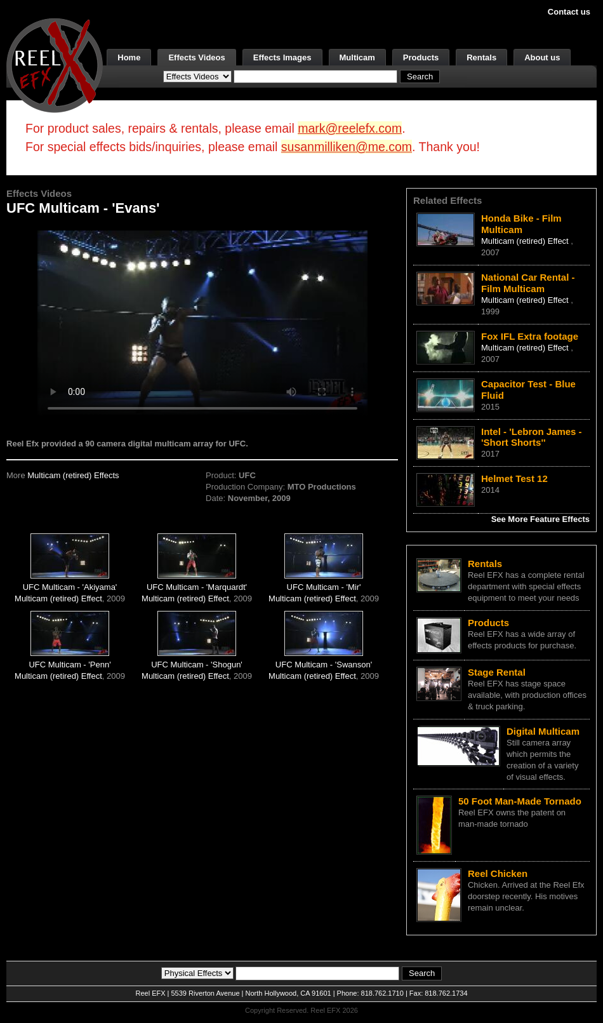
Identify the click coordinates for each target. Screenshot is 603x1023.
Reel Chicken (497, 873)
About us (542, 57)
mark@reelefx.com (350, 128)
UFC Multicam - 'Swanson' (323, 664)
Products (421, 57)
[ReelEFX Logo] (54, 64)
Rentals (481, 57)
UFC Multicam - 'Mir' (324, 587)
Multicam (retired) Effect (58, 598)
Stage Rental (497, 672)
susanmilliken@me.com (346, 147)
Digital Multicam (543, 731)
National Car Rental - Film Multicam (528, 283)
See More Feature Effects (540, 519)
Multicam (357, 57)
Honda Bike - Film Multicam (521, 224)
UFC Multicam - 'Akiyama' (70, 587)
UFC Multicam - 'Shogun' (196, 664)
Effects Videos (196, 57)
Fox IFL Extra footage (529, 336)
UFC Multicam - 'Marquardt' (197, 587)
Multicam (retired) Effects (73, 475)
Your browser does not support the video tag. (202, 323)
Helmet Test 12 (514, 478)
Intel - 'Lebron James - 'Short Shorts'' (531, 437)
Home (128, 57)
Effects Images (282, 57)
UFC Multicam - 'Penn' (69, 664)
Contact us (569, 12)
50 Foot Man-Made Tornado (519, 801)
